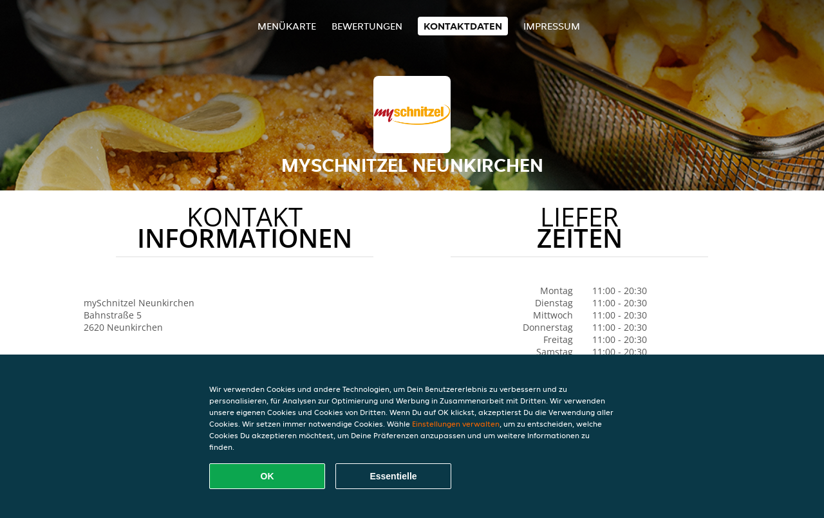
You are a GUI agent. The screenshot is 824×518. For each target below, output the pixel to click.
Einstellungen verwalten (456, 424)
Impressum (551, 26)
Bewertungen (367, 26)
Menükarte (287, 26)
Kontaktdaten (463, 26)
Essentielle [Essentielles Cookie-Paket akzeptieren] (393, 476)
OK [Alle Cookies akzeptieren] (267, 476)
